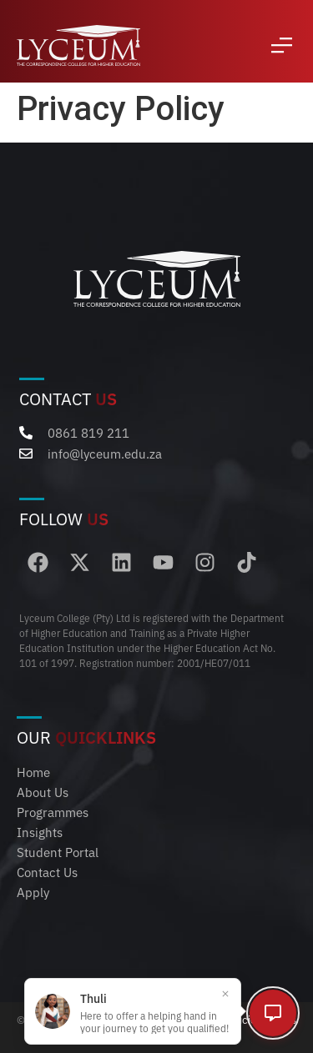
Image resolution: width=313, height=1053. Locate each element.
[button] (281, 45)
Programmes (52, 811)
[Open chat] (273, 1013)
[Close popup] (225, 993)
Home (33, 771)
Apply (33, 891)
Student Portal (57, 851)
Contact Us (47, 871)
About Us (42, 791)
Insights (40, 831)
